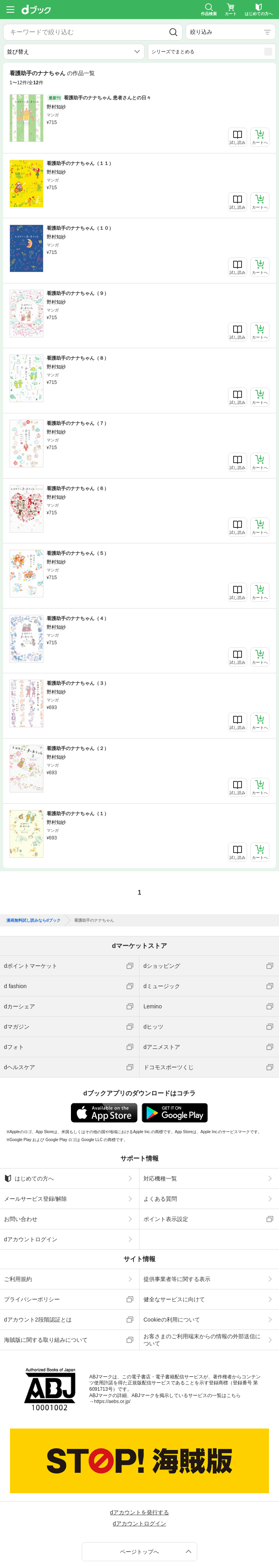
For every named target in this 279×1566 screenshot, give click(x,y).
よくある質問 (160, 1195)
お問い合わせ (20, 1215)
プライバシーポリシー (32, 1295)
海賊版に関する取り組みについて (46, 1336)
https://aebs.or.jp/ (112, 1397)
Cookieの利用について (171, 1315)
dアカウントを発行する (139, 1508)
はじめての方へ (29, 1174)
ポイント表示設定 (165, 1215)
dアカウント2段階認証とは (38, 1315)
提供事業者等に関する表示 (176, 1275)
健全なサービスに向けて (174, 1295)
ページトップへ (139, 1547)
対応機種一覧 (160, 1174)
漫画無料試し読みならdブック (33, 916)
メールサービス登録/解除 (35, 1195)
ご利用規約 (18, 1275)
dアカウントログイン (30, 1235)
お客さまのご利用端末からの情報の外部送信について (202, 1336)
